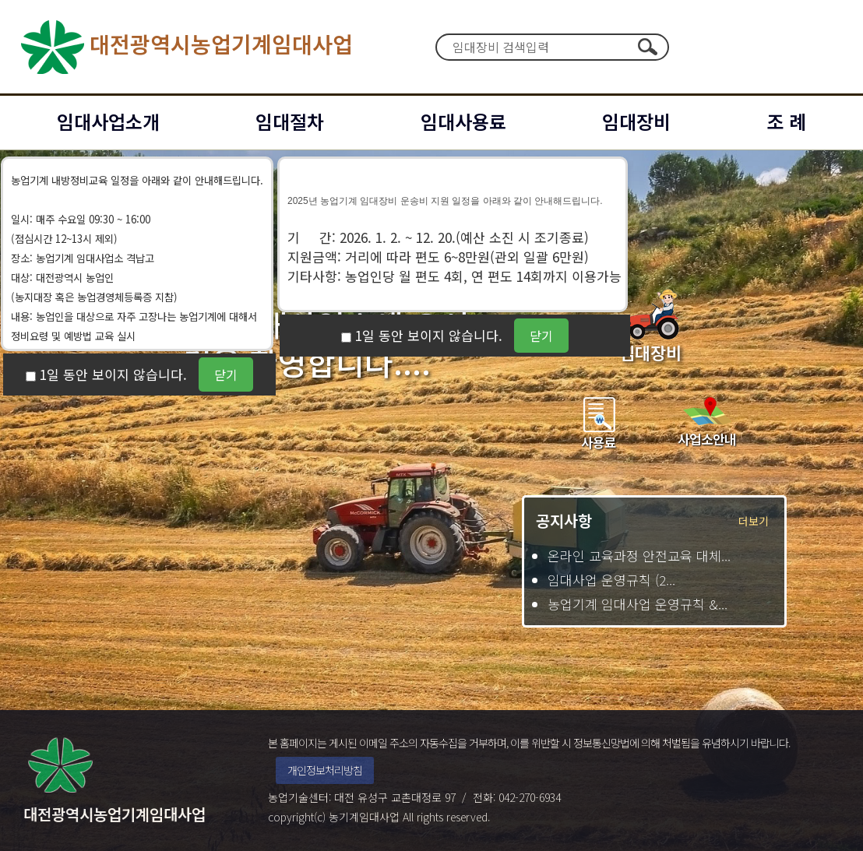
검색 (647, 47)
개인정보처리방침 (324, 770)
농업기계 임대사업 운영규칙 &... (637, 604)
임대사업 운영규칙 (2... (611, 579)
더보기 (753, 521)
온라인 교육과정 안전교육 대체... (639, 555)
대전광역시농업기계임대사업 (184, 47)
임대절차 (289, 121)
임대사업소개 (108, 121)
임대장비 (636, 121)
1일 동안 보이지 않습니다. (113, 374)
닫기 (226, 374)
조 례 (786, 121)
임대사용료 (463, 121)
